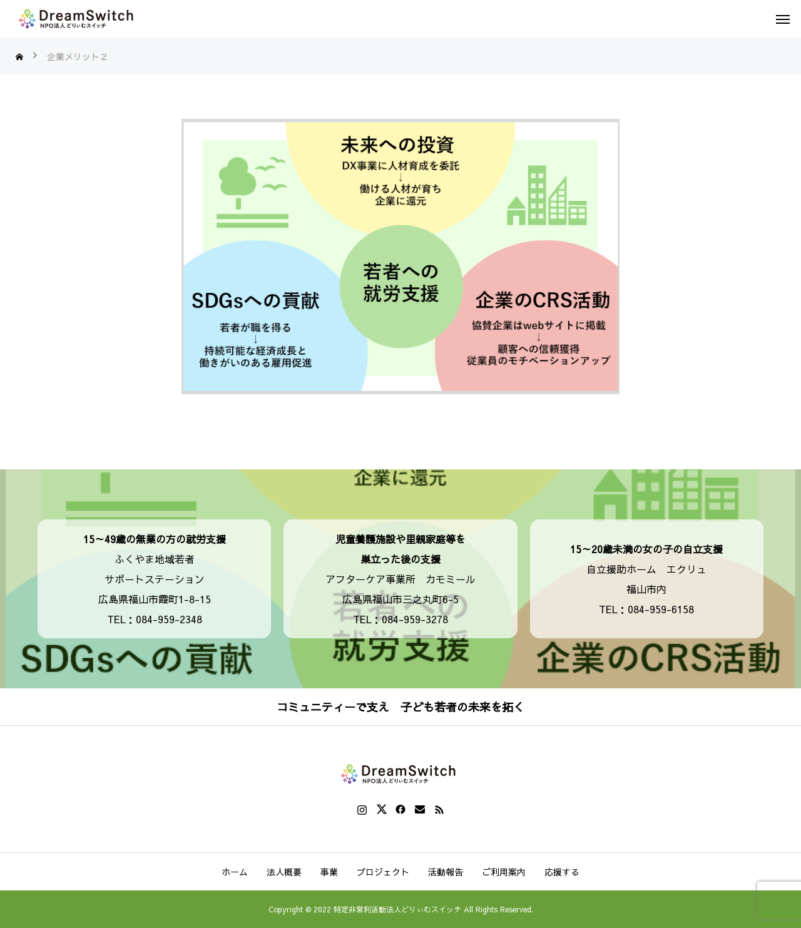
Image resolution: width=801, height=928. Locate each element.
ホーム (235, 871)
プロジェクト (383, 871)
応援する (561, 871)
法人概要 (284, 871)
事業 (329, 871)
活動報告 (445, 871)
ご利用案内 (504, 871)
